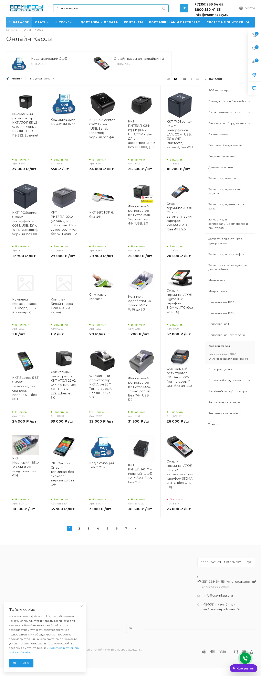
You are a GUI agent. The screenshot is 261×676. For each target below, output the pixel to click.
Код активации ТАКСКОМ (101, 465)
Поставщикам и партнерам (175, 22)
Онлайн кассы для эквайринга (139, 59)
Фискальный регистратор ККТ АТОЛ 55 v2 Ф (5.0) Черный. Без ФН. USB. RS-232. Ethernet (25, 124)
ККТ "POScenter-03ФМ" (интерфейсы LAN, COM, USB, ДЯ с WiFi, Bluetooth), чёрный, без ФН (180, 134)
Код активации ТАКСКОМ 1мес (63, 122)
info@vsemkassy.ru (218, 595)
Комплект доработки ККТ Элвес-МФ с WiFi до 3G (140, 303)
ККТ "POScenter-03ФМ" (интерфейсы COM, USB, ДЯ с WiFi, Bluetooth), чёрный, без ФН (25, 223)
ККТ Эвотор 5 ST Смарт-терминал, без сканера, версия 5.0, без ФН (25, 388)
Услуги (63, 22)
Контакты (133, 22)
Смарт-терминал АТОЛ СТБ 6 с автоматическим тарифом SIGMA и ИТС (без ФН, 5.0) (180, 474)
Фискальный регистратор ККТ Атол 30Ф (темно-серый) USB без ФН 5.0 (179, 377)
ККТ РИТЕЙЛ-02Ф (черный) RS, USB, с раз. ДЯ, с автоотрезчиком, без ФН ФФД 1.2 (64, 223)
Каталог (19, 22)
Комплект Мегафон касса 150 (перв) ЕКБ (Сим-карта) (25, 305)
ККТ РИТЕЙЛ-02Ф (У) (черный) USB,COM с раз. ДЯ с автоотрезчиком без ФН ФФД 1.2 (141, 134)
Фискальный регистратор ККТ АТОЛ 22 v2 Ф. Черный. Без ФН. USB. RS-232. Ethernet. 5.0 (63, 385)
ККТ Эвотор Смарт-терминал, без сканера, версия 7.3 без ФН (62, 474)
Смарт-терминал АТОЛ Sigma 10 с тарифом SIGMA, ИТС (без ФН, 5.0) (180, 301)
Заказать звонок (215, 586)
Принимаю (21, 663)
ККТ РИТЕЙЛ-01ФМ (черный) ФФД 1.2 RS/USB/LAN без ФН (140, 473)
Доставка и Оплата (99, 22)
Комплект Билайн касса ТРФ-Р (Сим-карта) (62, 305)
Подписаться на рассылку (226, 562)
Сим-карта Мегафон (97, 297)
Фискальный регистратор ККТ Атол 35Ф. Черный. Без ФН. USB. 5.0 (139, 214)
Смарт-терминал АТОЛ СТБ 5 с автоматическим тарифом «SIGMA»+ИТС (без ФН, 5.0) (180, 216)
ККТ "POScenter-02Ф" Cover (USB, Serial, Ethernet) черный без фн (102, 128)
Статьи (42, 22)
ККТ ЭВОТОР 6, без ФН (101, 214)
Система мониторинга (228, 22)
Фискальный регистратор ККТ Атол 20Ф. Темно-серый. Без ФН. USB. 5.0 (100, 386)
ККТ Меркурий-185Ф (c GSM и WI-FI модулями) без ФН (25, 466)
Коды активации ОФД (49, 59)
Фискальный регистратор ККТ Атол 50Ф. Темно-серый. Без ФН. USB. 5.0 (139, 389)
